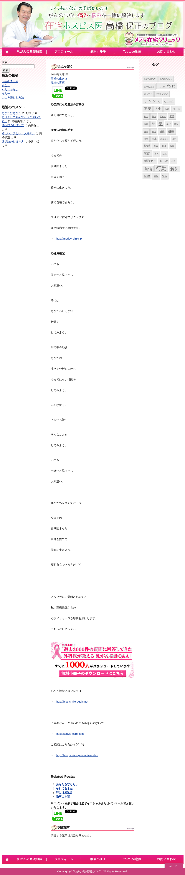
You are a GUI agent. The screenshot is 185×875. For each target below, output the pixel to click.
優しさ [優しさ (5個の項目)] (176, 109)
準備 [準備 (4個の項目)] (156, 146)
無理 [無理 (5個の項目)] (163, 146)
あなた (6, 85)
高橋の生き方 (59, 78)
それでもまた (64, 788)
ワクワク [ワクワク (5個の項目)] (169, 101)
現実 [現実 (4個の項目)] (172, 146)
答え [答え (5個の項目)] (156, 153)
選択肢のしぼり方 (13, 125)
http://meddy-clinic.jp (69, 238)
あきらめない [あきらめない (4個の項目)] (150, 79)
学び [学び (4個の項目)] (168, 124)
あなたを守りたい (67, 784)
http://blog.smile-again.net (72, 701)
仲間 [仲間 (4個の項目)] (167, 109)
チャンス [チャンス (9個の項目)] (152, 101)
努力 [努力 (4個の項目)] (146, 116)
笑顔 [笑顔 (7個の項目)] (147, 153)
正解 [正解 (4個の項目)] (174, 139)
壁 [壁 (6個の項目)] (153, 124)
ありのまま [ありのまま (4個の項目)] (149, 87)
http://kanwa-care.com (70, 733)
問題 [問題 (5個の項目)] (172, 116)
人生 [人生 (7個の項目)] (158, 109)
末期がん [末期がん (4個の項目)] (164, 139)
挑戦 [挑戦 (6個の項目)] (171, 131)
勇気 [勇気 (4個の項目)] (154, 116)
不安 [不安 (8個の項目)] (147, 109)
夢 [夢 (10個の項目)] (160, 123)
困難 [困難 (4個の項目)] (146, 124)
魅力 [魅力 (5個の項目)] (164, 176)
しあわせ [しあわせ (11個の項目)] (167, 86)
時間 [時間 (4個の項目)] (146, 139)
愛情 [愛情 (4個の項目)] (146, 131)
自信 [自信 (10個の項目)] (148, 169)
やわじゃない (10, 89)
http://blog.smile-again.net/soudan (77, 755)
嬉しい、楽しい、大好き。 (18, 133)
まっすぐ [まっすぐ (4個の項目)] (148, 94)
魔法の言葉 (58, 82)
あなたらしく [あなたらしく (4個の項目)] (166, 79)
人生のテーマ (10, 81)
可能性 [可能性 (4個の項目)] (163, 116)
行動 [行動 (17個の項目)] (161, 168)
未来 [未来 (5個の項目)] (154, 138)
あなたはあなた (11, 113)
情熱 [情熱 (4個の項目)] (176, 124)
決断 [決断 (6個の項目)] (147, 145)
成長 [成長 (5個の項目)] (162, 131)
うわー (6, 93)
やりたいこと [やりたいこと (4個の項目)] (162, 94)
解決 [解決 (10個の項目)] (174, 169)
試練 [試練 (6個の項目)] (147, 176)
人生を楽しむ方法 (13, 97)
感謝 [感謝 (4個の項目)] (154, 131)
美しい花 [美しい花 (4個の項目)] (164, 161)
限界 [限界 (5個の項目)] (156, 176)
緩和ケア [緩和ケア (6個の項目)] (150, 160)
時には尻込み (64, 792)
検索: (5, 62)
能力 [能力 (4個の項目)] (173, 161)
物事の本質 (63, 796)
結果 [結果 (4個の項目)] (165, 154)
